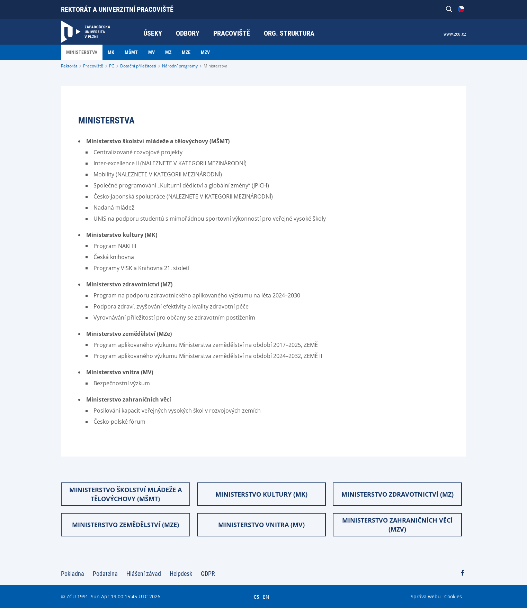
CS (256, 596)
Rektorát (69, 66)
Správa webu (426, 596)
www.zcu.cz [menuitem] (455, 34)
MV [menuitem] (151, 52)
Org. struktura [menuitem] (289, 33)
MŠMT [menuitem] (131, 52)
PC (111, 66)
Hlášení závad (143, 573)
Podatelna (105, 573)
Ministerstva (215, 66)
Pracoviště (93, 66)
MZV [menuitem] (205, 52)
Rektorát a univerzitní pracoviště (117, 9)
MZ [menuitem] (168, 52)
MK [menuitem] (111, 52)
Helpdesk (181, 573)
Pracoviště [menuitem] (231, 33)
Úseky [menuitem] (152, 33)
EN (266, 596)
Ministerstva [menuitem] (81, 52)
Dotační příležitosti (138, 66)
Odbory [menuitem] (187, 33)
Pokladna (72, 573)
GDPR (208, 573)
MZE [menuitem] (186, 52)
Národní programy (180, 66)
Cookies (453, 596)
